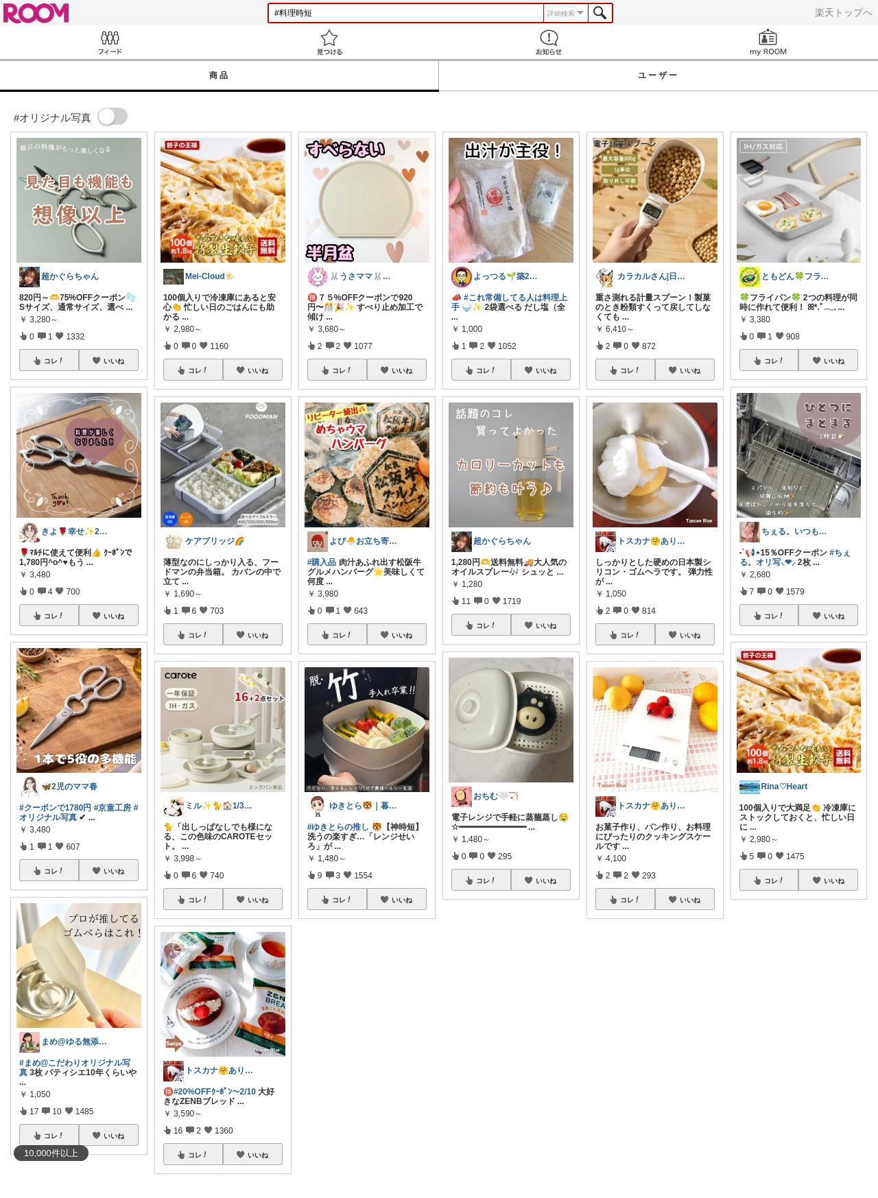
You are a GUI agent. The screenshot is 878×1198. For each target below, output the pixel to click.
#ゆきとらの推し (338, 827)
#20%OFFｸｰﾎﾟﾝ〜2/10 (215, 1092)
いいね (114, 360)
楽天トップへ (844, 12)
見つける (329, 42)
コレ (54, 360)
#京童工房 (113, 808)
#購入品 (322, 562)
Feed (110, 42)
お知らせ (548, 42)
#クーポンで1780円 (55, 808)
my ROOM (768, 42)
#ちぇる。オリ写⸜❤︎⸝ (795, 557)
